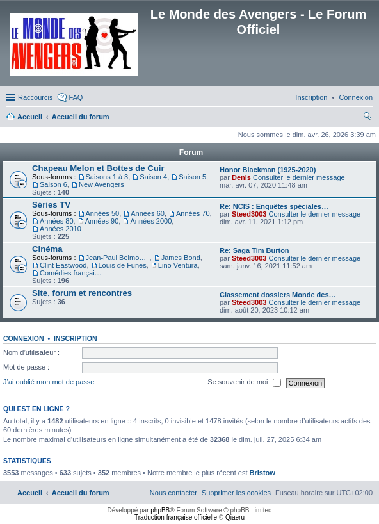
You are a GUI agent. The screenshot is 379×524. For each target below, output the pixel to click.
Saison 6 (53, 184)
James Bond (180, 257)
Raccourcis (35, 97)
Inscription (75, 338)
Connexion (23, 338)
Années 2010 (60, 229)
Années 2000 (151, 221)
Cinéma (47, 249)
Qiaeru (235, 517)
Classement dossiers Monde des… (278, 295)
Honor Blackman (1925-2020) (268, 170)
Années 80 (57, 221)
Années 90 (102, 221)
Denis (241, 177)
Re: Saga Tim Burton (254, 250)
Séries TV (51, 204)
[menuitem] (356, 97)
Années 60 (148, 213)
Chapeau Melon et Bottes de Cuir (98, 168)
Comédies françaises (72, 273)
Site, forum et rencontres (82, 293)
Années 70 (193, 213)
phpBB (160, 510)
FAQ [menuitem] (76, 97)
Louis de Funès (123, 265)
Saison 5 (192, 177)
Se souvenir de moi (243, 383)
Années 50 (103, 213)
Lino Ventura (178, 265)
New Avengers (101, 184)
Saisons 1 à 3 (107, 177)
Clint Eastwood (63, 265)
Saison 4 (153, 177)
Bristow (262, 473)
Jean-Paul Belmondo (118, 257)
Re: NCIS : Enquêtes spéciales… (274, 206)
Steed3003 (249, 214)
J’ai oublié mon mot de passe (48, 382)
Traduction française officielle (175, 517)
